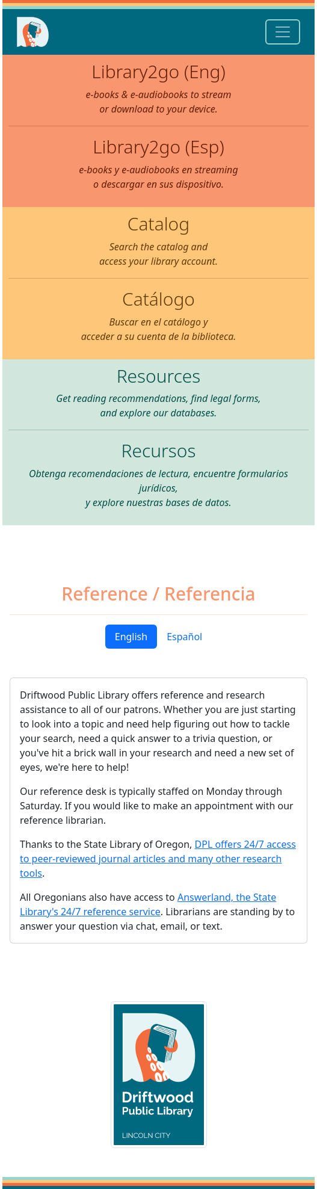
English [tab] (131, 636)
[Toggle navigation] (282, 32)
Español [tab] (184, 636)
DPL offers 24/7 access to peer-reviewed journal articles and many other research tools (158, 859)
